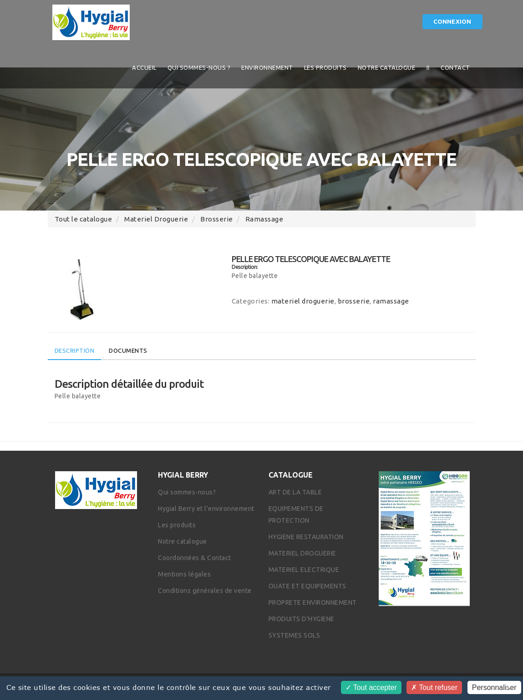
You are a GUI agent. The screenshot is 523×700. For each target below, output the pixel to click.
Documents (128, 350)
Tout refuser (434, 687)
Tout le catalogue (83, 219)
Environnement (267, 67)
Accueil (144, 67)
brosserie (216, 219)
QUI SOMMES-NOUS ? (199, 67)
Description (75, 350)
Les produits (325, 67)
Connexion (452, 21)
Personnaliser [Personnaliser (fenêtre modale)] (494, 687)
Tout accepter (371, 687)
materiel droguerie (156, 219)
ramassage (264, 219)
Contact (455, 67)
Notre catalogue (387, 67)
